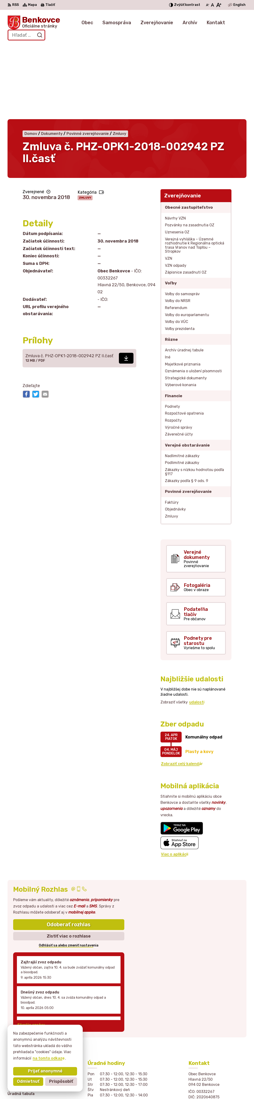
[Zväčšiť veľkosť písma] (218, 5)
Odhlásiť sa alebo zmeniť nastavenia (68, 871)
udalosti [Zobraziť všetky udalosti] (196, 627)
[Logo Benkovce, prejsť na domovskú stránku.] (34, 23)
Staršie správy (31, 950)
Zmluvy (85, 123)
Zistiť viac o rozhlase (69, 861)
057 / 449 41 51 (203, 1041)
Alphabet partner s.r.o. (86, 1086)
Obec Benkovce (156, 1086)
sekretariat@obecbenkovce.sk (217, 1047)
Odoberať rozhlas (68, 850)
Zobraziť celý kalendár (182, 689)
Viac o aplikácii (174, 779)
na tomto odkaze (49, 1058)
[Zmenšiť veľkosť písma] (207, 5)
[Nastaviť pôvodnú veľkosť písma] (212, 5)
